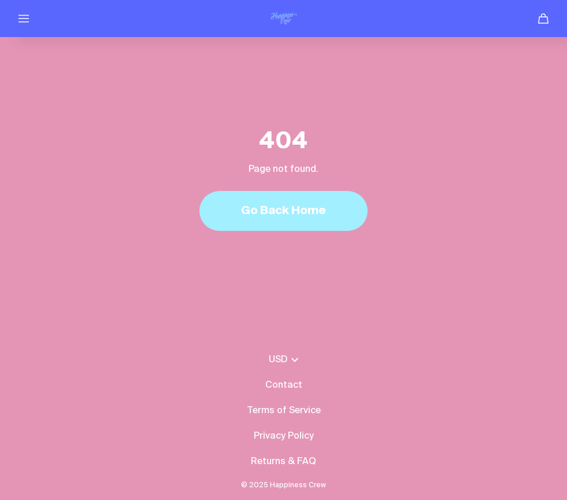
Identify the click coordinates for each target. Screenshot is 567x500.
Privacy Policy (284, 436)
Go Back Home (283, 211)
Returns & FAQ (283, 461)
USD (283, 360)
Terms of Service (284, 411)
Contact (283, 385)
